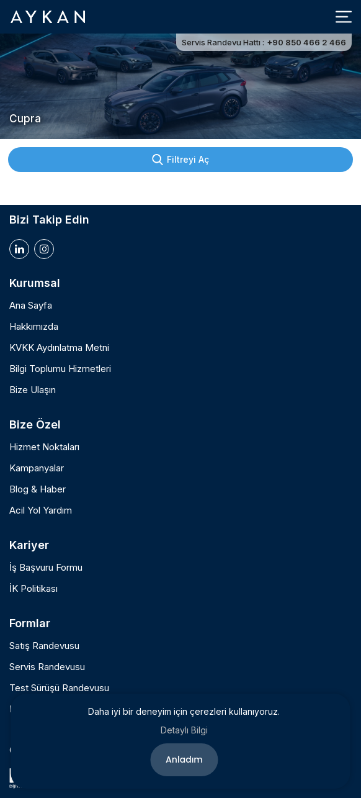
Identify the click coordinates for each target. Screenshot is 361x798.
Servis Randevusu (47, 667)
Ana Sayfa (30, 305)
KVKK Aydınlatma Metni (59, 347)
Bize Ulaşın (32, 390)
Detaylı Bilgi (184, 730)
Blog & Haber (37, 489)
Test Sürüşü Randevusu (59, 688)
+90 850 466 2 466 (306, 42)
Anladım (184, 759)
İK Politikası (33, 588)
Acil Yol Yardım (40, 510)
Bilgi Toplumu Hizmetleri (60, 368)
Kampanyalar (36, 468)
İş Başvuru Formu (45, 567)
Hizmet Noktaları (44, 447)
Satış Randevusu (44, 645)
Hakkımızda (33, 326)
